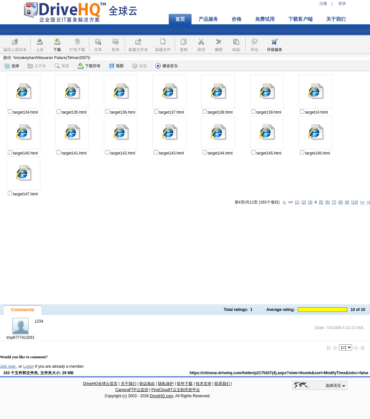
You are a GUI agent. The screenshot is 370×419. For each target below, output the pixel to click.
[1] (297, 202)
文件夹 (37, 66)
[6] (327, 202)
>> (362, 202)
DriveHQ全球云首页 (100, 383)
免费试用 (265, 19)
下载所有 (89, 66)
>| (368, 202)
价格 (236, 19)
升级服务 (274, 49)
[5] (321, 202)
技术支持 (203, 383)
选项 (139, 65)
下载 (57, 49)
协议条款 (147, 383)
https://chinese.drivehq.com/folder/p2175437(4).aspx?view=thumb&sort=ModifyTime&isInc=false (279, 373)
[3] (310, 202)
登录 (342, 3)
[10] (355, 202)
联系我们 (222, 383)
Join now (8, 366)
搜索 (62, 65)
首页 (180, 19)
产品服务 (208, 19)
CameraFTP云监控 (131, 390)
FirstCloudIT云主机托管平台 (175, 390)
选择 (12, 65)
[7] (334, 202)
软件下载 (184, 383)
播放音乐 (166, 65)
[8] (340, 202)
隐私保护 (166, 383)
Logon (28, 366)
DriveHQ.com (161, 396)
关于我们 (336, 19)
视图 (116, 66)
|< (284, 202)
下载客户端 (300, 19)
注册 (323, 3)
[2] (304, 202)
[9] (347, 202)
